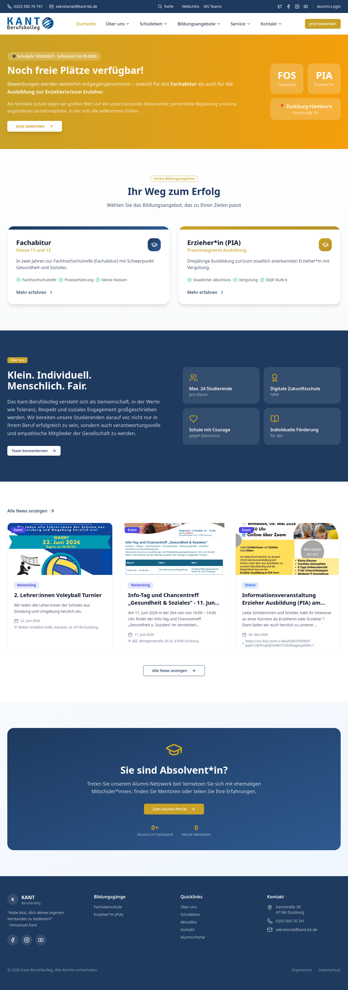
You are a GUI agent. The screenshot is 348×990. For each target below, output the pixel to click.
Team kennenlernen (34, 450)
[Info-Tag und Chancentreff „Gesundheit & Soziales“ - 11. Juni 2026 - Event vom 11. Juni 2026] (174, 594)
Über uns (118, 24)
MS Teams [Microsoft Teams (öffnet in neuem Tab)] (213, 6)
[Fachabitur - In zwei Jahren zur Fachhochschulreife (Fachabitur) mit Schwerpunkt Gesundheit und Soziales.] (88, 265)
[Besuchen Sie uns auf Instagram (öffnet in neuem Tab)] (297, 6)
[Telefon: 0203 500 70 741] (25, 6)
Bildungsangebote (199, 24)
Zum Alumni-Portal (174, 809)
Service (241, 24)
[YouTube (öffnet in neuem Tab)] (40, 940)
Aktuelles (188, 922)
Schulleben (154, 24)
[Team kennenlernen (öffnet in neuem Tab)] (34, 450)
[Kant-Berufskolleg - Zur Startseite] (30, 23)
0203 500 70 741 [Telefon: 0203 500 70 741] (290, 920)
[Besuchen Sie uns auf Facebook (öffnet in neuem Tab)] (288, 6)
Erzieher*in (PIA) (108, 914)
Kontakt (271, 24)
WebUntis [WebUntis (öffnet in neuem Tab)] (190, 6)
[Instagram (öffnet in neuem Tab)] (26, 940)
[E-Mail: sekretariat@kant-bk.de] (73, 6)
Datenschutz (330, 969)
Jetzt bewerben (322, 23)
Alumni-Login (329, 6)
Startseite (86, 24)
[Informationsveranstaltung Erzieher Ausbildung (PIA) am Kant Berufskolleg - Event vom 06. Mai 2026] (288, 596)
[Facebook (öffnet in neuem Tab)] (12, 940)
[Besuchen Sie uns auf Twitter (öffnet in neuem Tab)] (280, 6)
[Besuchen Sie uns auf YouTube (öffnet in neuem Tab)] (306, 6)
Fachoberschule (108, 906)
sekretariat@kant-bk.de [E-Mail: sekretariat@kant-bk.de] (296, 929)
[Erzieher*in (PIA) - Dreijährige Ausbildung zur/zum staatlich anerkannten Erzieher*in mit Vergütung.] (259, 264)
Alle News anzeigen (31, 511)
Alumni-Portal (192, 937)
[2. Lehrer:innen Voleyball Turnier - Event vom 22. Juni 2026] (60, 587)
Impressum (302, 969)
